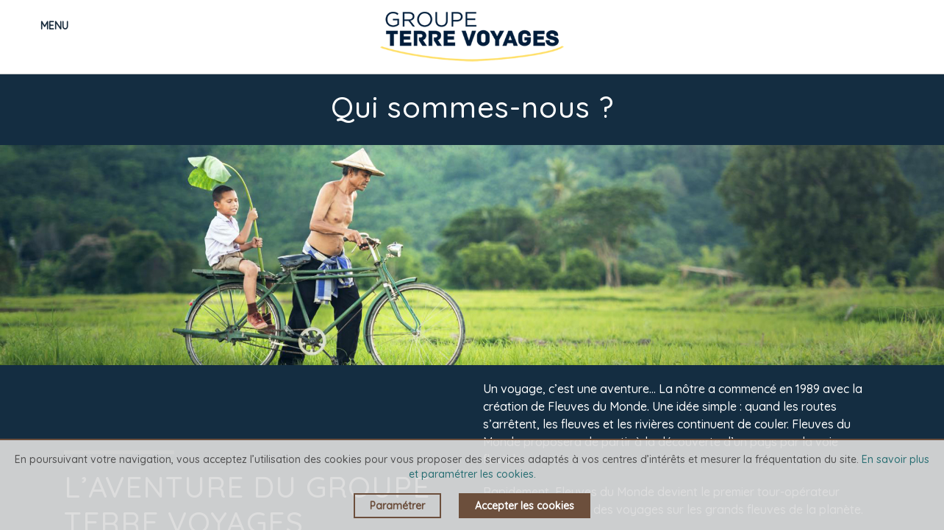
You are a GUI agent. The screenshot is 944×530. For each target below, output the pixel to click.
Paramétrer (397, 505)
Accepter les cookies (524, 505)
